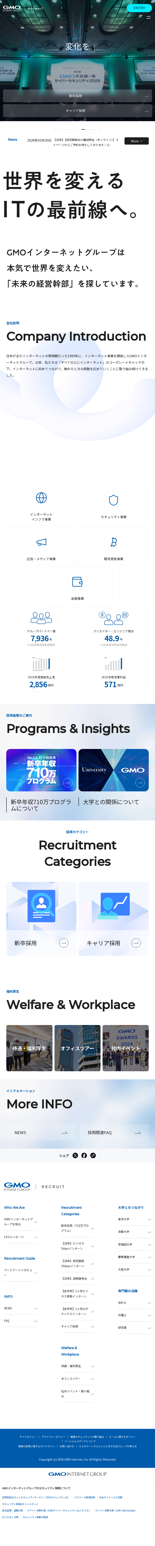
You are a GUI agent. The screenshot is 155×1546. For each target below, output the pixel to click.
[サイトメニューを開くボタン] (149, 17)
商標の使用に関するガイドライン (36, 1446)
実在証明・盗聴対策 (12, 1510)
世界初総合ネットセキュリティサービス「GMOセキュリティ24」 (36, 1497)
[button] (55, 129)
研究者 (134, 1327)
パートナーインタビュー (20, 1273)
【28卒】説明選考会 (77, 1278)
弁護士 (134, 1315)
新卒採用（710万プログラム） (77, 1228)
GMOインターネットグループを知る (20, 1222)
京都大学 (134, 1231)
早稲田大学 (134, 1244)
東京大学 (134, 1219)
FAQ (20, 1320)
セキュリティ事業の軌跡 (35, 1517)
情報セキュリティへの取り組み (87, 1436)
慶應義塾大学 (134, 1256)
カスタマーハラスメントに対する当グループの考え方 (108, 1446)
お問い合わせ (67, 1446)
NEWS (20, 1308)
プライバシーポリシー (53, 1436)
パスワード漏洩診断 (84, 1497)
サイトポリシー (28, 1436)
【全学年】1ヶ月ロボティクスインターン (77, 1311)
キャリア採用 (77, 1326)
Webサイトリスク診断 (111, 1497)
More (136, 141)
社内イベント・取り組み (77, 1394)
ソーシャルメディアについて (80, 1441)
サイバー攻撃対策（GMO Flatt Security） (116, 1510)
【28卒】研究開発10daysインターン (77, 1263)
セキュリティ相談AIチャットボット (20, 1504)
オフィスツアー (77, 1378)
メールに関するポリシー (122, 1436)
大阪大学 (134, 1269)
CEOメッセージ (20, 1236)
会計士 (134, 1302)
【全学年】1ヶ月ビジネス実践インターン (77, 1294)
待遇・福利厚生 (77, 1366)
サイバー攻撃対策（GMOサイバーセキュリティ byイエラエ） (59, 1510)
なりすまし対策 (10, 1517)
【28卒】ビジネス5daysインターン (77, 1246)
